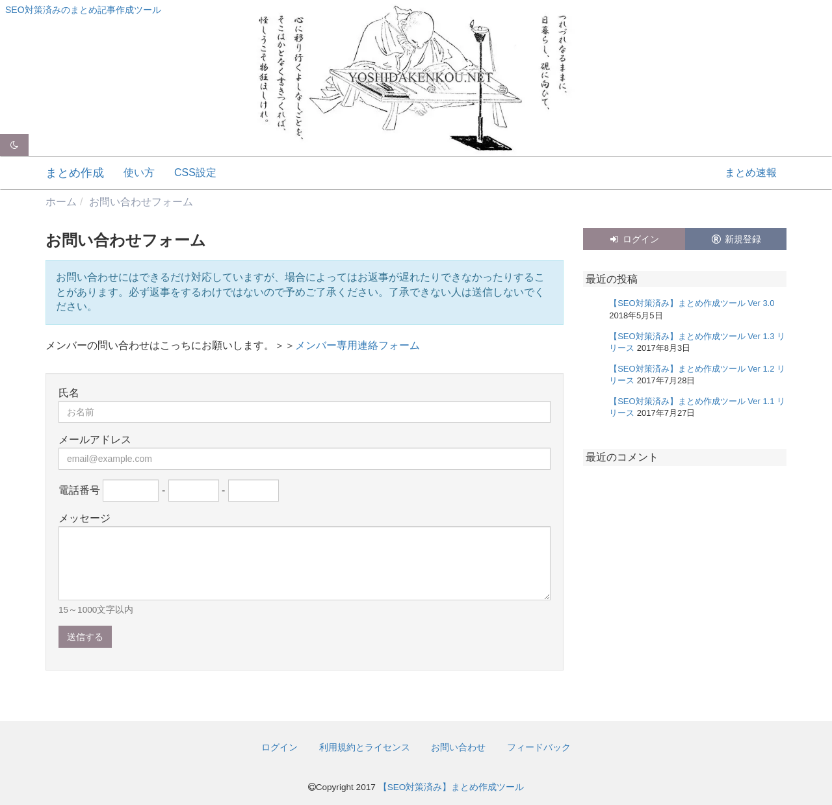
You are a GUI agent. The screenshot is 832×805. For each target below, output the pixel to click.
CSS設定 (195, 172)
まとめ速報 (751, 172)
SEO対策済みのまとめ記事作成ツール (83, 10)
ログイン (633, 239)
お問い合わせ (458, 747)
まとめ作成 (75, 172)
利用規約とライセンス (364, 747)
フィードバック (539, 747)
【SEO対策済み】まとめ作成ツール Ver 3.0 (691, 303)
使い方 (139, 172)
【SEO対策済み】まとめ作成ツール (451, 787)
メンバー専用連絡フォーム (357, 345)
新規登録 (735, 239)
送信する (85, 637)
